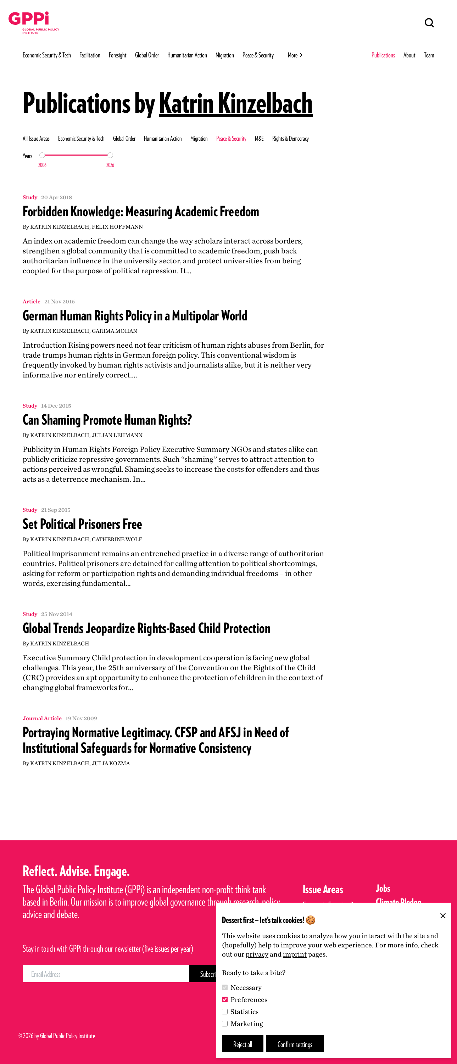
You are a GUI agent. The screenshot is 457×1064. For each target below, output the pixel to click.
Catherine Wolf (117, 539)
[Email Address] (106, 973)
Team (429, 55)
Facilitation (89, 55)
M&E (259, 138)
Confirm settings (295, 1044)
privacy (257, 954)
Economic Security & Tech (47, 55)
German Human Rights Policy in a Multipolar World (135, 315)
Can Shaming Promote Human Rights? (107, 419)
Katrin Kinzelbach (236, 102)
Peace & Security (258, 55)
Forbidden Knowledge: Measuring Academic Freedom (141, 211)
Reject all (242, 1044)
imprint (295, 954)
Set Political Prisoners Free (83, 523)
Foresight (118, 55)
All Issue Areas (36, 138)
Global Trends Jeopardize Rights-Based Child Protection (147, 628)
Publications (383, 55)
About (409, 55)
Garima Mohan (114, 330)
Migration (225, 55)
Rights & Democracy (290, 138)
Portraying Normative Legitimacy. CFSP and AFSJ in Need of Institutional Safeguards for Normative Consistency (156, 740)
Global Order (147, 55)
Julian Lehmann (117, 435)
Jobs (383, 888)
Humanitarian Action (187, 55)
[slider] (42, 155)
